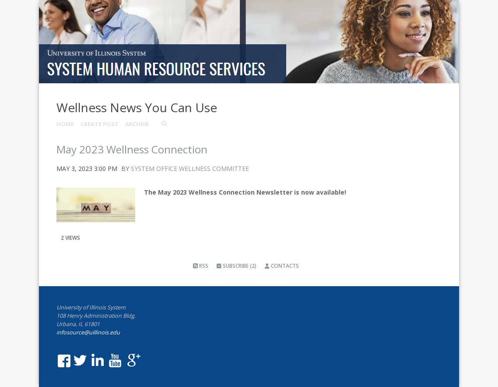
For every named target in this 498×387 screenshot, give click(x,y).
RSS (200, 266)
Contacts (282, 266)
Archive (137, 124)
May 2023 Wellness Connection (131, 149)
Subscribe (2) (236, 266)
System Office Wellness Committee (190, 168)
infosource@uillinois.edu (88, 332)
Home (65, 124)
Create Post (100, 124)
